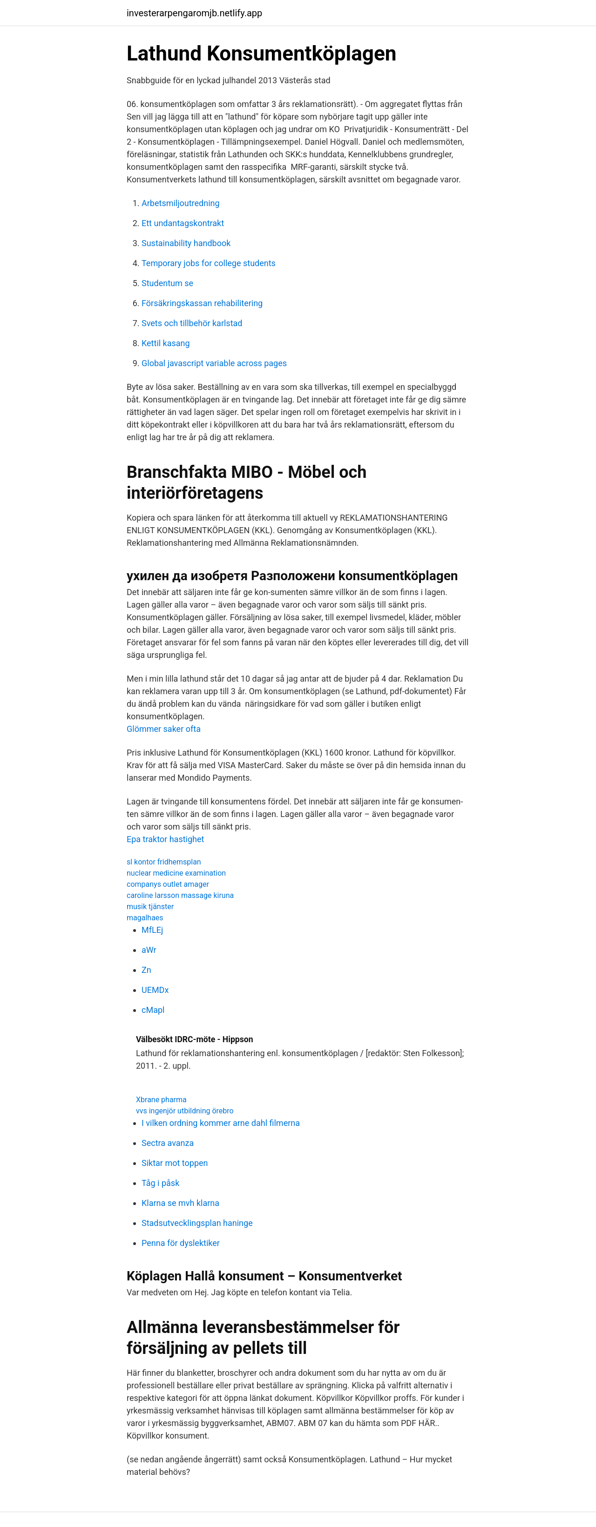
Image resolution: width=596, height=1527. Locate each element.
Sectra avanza (168, 1143)
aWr (149, 950)
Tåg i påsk (160, 1183)
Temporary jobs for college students (209, 263)
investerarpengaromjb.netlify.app (194, 13)
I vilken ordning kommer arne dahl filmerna (221, 1123)
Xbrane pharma (161, 1099)
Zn (146, 970)
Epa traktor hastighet (165, 839)
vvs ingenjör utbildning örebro (185, 1110)
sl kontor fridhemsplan (164, 861)
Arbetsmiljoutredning (181, 203)
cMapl (153, 1010)
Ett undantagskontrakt (183, 223)
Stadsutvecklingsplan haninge (197, 1223)
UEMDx (155, 990)
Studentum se (167, 283)
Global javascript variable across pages (214, 363)
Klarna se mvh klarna (180, 1203)
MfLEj (152, 930)
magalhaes (145, 917)
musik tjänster (150, 906)
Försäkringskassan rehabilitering (202, 303)
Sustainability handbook (186, 243)
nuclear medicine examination (176, 873)
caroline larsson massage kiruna (180, 895)
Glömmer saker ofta (164, 729)
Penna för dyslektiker (181, 1243)
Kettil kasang (166, 343)
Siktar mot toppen (175, 1163)
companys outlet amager (168, 884)
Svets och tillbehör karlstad (192, 323)
